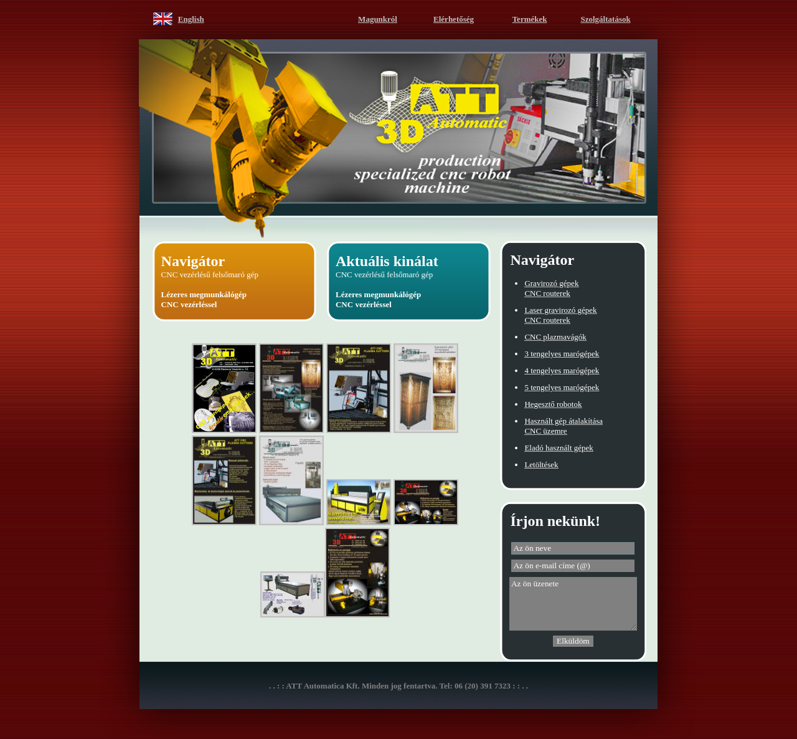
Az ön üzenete (573, 604)
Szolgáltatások (606, 19)
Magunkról (377, 19)
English (191, 19)
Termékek (529, 19)
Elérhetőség (453, 19)
